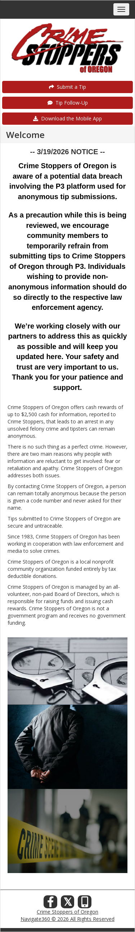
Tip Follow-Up (68, 102)
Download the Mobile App (67, 118)
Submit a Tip (67, 86)
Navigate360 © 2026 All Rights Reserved (67, 918)
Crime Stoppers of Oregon (67, 911)
